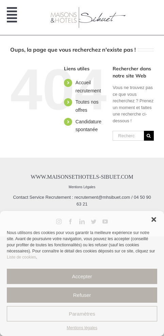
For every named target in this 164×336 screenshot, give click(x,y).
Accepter (82, 276)
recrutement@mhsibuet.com (102, 197)
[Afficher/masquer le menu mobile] (13, 18)
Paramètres (82, 314)
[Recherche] (149, 136)
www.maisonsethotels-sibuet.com (82, 177)
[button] (153, 219)
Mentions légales (82, 327)
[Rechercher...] (128, 136)
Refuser (82, 295)
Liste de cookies (21, 257)
